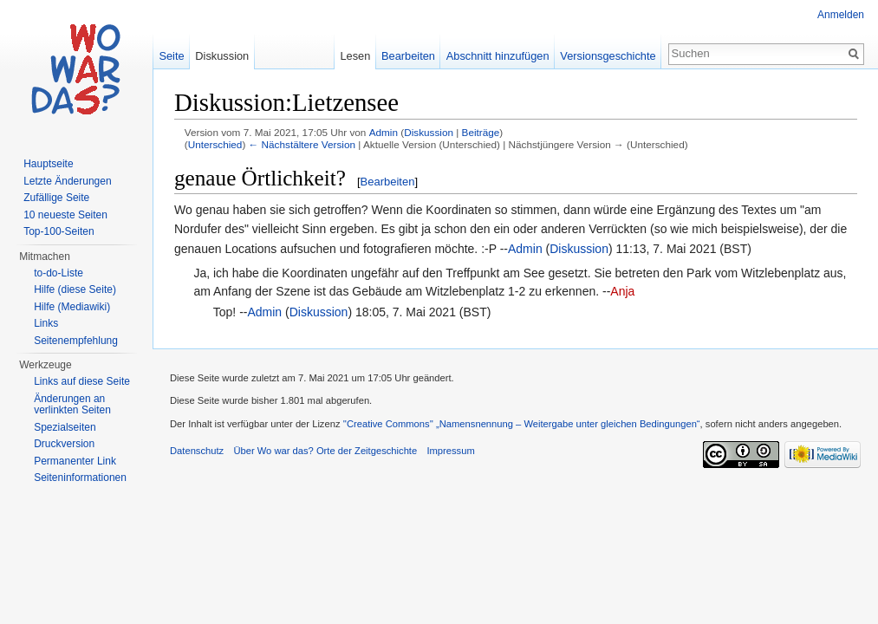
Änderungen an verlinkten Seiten (72, 405)
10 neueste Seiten (65, 215)
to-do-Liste (58, 273)
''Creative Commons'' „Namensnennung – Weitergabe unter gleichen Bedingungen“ (521, 424)
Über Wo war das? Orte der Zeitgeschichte (325, 450)
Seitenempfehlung (76, 341)
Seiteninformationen (80, 477)
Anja (622, 291)
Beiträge (481, 132)
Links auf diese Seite (82, 381)
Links (46, 323)
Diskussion (428, 132)
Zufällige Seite (56, 198)
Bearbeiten (388, 181)
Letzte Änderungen (67, 181)
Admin (383, 132)
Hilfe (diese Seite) (75, 289)
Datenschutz (197, 450)
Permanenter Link (75, 461)
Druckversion (64, 444)
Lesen (355, 55)
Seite (171, 55)
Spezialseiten (64, 427)
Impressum (450, 450)
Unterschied (215, 144)
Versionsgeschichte (607, 55)
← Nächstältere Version (302, 144)
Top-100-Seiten (58, 231)
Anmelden (840, 15)
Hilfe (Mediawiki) (72, 307)
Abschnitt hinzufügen (498, 55)
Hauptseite (48, 164)
